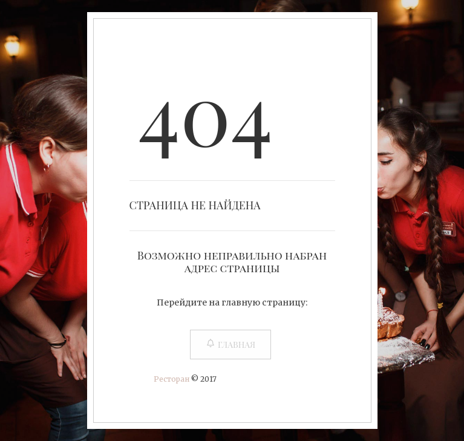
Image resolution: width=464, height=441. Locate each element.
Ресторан (171, 379)
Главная (230, 344)
